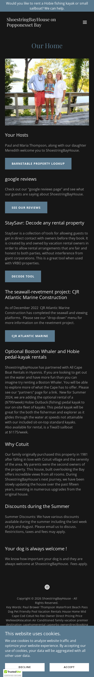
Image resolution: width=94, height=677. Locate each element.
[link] (34, 25)
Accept (69, 667)
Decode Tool (23, 276)
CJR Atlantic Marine (30, 336)
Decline (25, 667)
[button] (85, 22)
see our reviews (26, 208)
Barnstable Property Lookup (38, 164)
